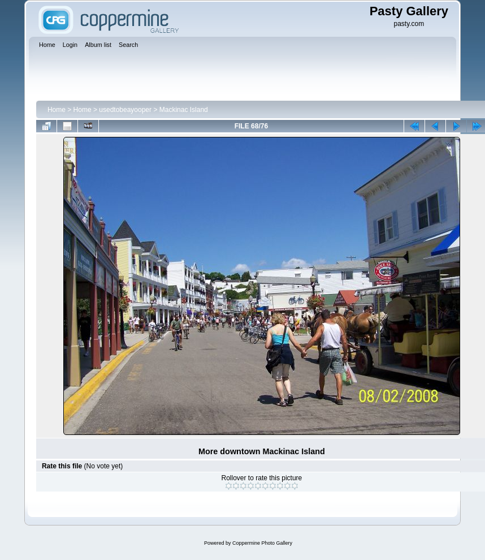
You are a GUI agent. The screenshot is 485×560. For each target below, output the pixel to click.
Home (56, 110)
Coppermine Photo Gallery (262, 543)
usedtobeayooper (125, 110)
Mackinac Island (183, 110)
